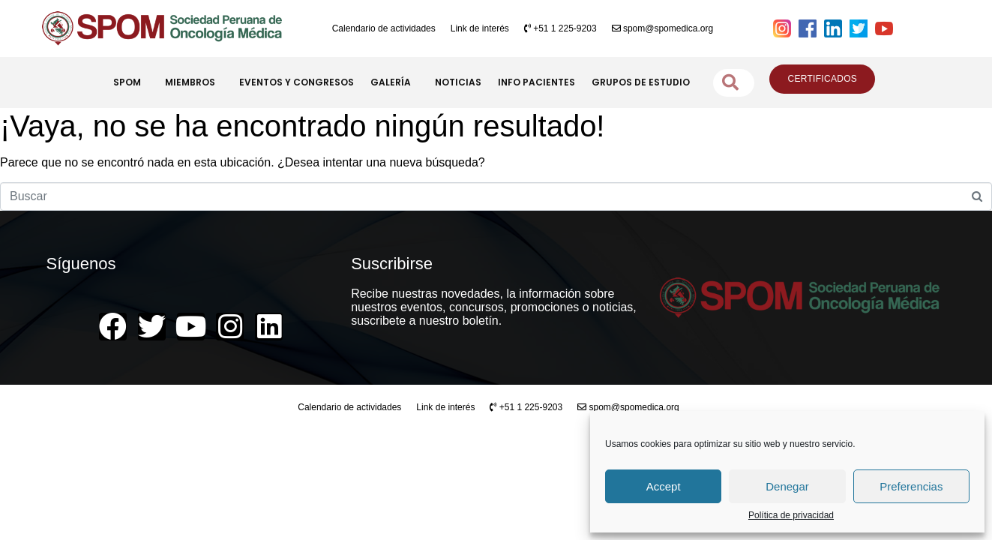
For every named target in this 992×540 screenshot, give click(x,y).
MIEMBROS (194, 82)
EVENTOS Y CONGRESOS (296, 82)
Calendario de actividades (384, 28)
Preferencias (911, 486)
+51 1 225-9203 (560, 28)
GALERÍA (394, 82)
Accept (663, 486)
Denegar (787, 486)
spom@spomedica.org (663, 28)
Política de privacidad (791, 515)
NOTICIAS (458, 82)
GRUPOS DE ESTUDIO (641, 82)
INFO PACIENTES (536, 82)
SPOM (130, 82)
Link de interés (480, 28)
